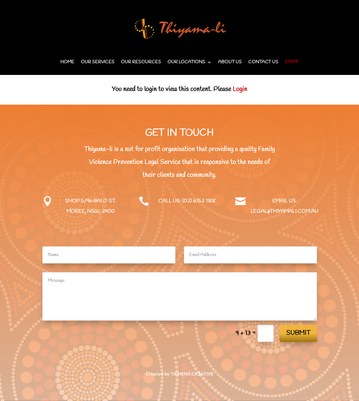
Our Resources (141, 62)
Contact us (263, 62)
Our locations (186, 62)
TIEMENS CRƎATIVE (191, 373)
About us (230, 62)
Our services (97, 62)
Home (67, 62)
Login (240, 89)
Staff (292, 62)
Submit (298, 333)
